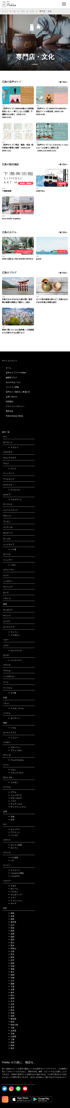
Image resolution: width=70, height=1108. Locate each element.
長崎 (11, 1042)
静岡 (11, 998)
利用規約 (9, 401)
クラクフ (13, 447)
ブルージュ (14, 747)
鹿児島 (12, 922)
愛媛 (11, 984)
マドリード (14, 870)
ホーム (5, 11)
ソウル (12, 728)
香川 (11, 972)
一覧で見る (62, 82)
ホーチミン (14, 718)
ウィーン (13, 632)
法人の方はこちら (13, 382)
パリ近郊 (13, 857)
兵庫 (11, 989)
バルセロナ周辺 (16, 873)
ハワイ (12, 801)
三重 (11, 1039)
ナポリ (12, 886)
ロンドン (13, 848)
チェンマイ (14, 829)
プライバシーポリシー (15, 406)
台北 (11, 819)
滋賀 (11, 963)
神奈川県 (13, 1025)
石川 (11, 1001)
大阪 (11, 1028)
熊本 (11, 945)
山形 (11, 951)
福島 (11, 937)
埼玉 (11, 954)
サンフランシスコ (17, 807)
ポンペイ (13, 889)
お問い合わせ (11, 397)
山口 (11, 925)
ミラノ (12, 898)
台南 (11, 817)
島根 (11, 1045)
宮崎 (11, 934)
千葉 (11, 987)
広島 (32, 11)
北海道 (12, 1031)
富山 (11, 942)
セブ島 (12, 693)
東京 (11, 1048)
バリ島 (12, 549)
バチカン (13, 892)
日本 (23, 11)
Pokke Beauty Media (14, 416)
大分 (11, 981)
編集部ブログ (11, 377)
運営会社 (9, 411)
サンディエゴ (15, 804)
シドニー (13, 738)
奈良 (11, 1007)
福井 (11, 940)
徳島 (11, 913)
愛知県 (12, 1019)
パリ (11, 860)
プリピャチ (14, 490)
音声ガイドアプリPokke (16, 373)
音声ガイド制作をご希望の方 (18, 392)
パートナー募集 (12, 387)
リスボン (13, 782)
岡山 (11, 995)
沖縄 (11, 978)
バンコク (13, 835)
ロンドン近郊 (15, 845)
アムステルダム (16, 760)
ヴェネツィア (15, 895)
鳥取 (11, 919)
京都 (11, 1033)
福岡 (11, 975)
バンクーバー (15, 660)
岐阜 (11, 957)
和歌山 (12, 948)
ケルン (12, 770)
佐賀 (11, 916)
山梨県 (12, 1036)
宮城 (11, 966)
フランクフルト (16, 773)
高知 (11, 928)
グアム (12, 792)
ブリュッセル (15, 750)
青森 (11, 969)
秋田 (11, 931)
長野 (11, 1016)
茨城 (11, 1013)
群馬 (11, 1022)
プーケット (14, 832)
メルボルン (14, 635)
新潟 (11, 1010)
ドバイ (12, 469)
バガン (12, 565)
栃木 (11, 992)
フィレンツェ (15, 900)
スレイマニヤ (15, 650)
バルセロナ (14, 876)
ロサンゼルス (15, 798)
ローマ (12, 903)
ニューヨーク (15, 795)
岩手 (11, 960)
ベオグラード (15, 499)
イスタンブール (16, 708)
